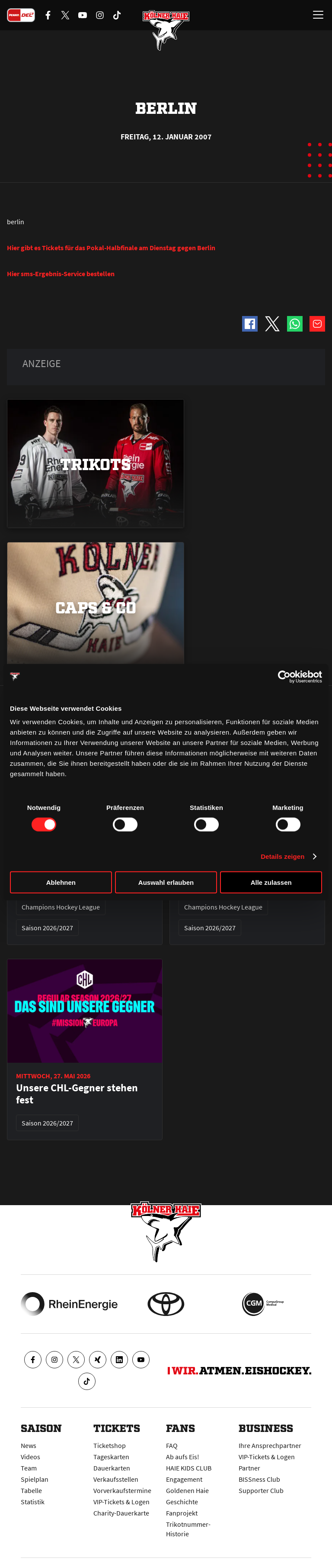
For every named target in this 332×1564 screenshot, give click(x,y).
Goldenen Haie (187, 1490)
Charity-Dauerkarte (121, 1513)
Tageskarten (111, 1456)
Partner (249, 1468)
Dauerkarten (111, 1468)
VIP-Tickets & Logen (121, 1501)
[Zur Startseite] (166, 30)
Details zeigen (282, 856)
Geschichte (182, 1501)
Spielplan (34, 1479)
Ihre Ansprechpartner (270, 1445)
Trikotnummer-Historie (188, 1529)
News (28, 1445)
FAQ (172, 1445)
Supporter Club (261, 1490)
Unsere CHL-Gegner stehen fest (77, 1094)
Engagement (184, 1479)
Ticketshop (109, 1445)
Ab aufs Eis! (182, 1456)
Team (29, 1468)
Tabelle (31, 1490)
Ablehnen (61, 882)
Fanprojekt (182, 1513)
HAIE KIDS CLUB (188, 1468)
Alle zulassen (271, 882)
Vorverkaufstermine (122, 1490)
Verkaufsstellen (115, 1479)
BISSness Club (259, 1479)
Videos (30, 1456)
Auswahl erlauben (166, 882)
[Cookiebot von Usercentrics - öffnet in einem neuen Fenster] (284, 676)
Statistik (33, 1501)
